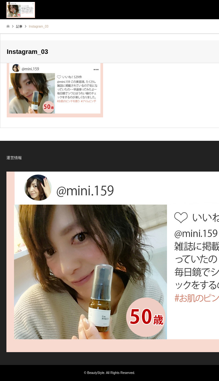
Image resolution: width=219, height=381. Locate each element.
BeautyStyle (95, 373)
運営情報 (14, 158)
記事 (19, 26)
